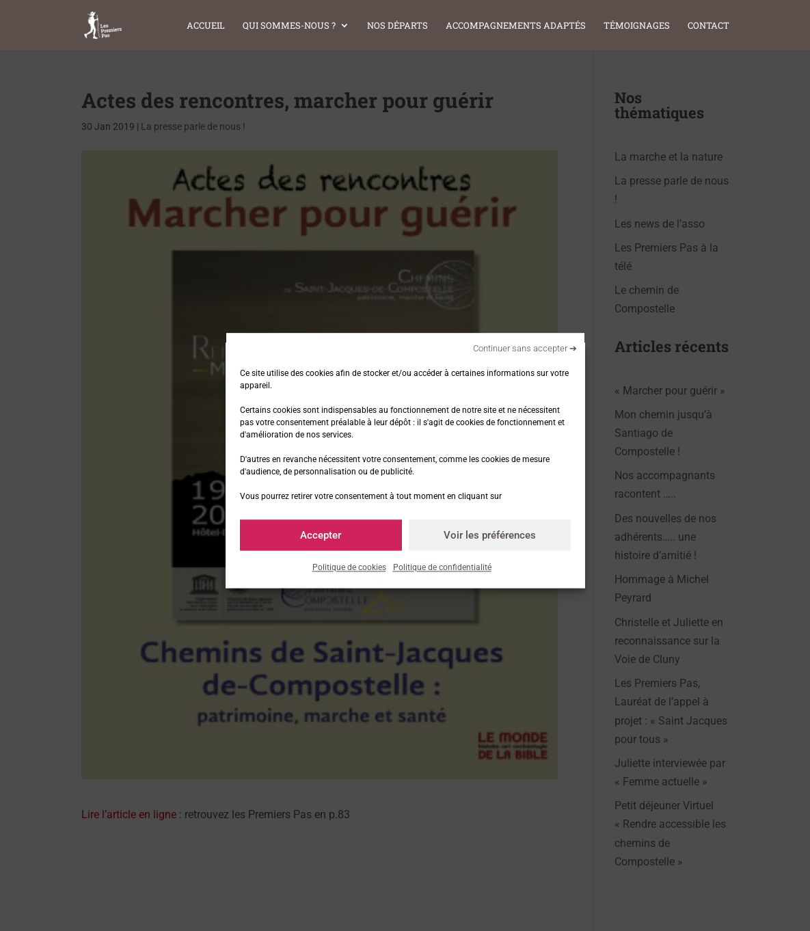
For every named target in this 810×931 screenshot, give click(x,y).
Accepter (320, 535)
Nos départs (397, 26)
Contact (708, 26)
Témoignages (637, 26)
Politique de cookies (349, 567)
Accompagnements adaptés (516, 26)
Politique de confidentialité (442, 567)
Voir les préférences (490, 535)
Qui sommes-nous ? (289, 26)
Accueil (206, 26)
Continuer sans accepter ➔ (525, 348)
